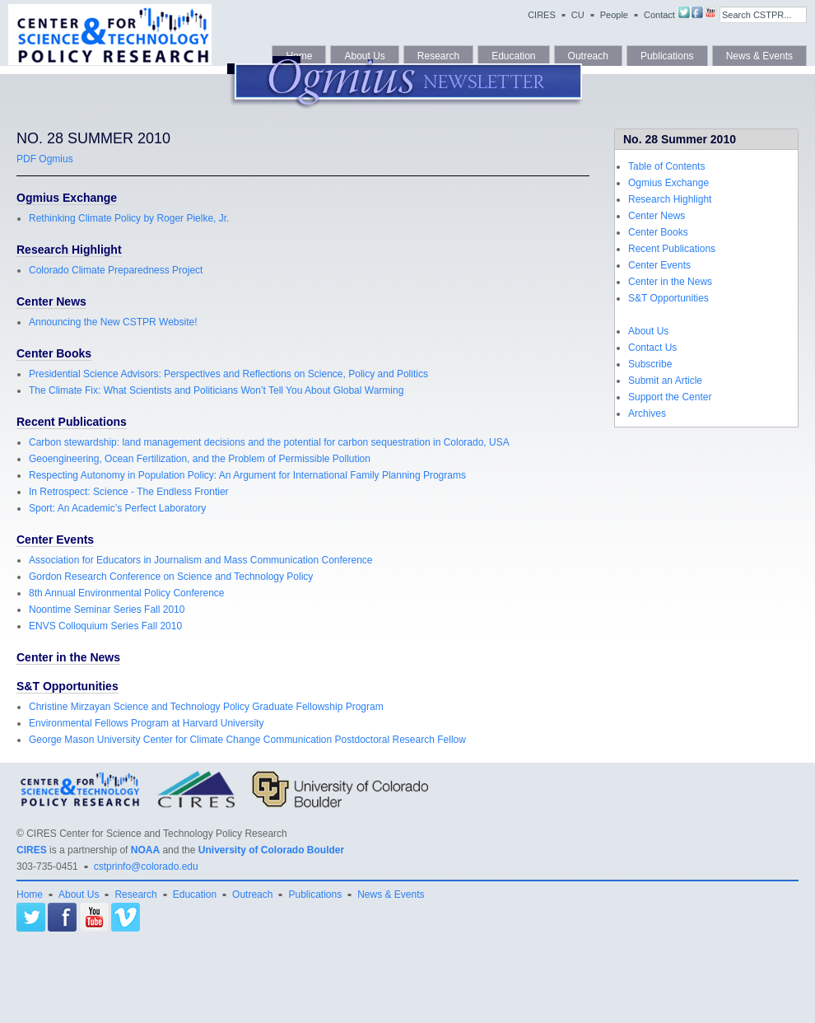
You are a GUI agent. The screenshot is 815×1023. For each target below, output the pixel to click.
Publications (315, 894)
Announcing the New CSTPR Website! (113, 322)
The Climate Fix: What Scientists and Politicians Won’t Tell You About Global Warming (216, 390)
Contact (659, 15)
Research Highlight (669, 199)
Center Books (658, 232)
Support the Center (669, 397)
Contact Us (652, 347)
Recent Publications (671, 249)
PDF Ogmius (44, 159)
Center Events (659, 265)
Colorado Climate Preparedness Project (116, 270)
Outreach (252, 894)
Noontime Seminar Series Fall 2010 (106, 609)
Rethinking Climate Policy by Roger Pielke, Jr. (129, 218)
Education (195, 894)
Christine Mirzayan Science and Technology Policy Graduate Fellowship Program (206, 706)
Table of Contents (666, 166)
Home (29, 894)
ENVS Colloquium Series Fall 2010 (105, 626)
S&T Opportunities (668, 298)
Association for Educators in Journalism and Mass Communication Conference (201, 560)
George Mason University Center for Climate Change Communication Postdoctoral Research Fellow (247, 739)
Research (135, 894)
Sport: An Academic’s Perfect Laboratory (117, 508)
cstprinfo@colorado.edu (146, 866)
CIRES (542, 15)
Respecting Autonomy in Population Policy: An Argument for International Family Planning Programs (247, 475)
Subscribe (650, 364)
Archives (647, 413)
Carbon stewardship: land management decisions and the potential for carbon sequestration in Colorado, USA (269, 442)
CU (577, 15)
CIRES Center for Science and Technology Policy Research (156, 833)
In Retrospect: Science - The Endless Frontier (129, 491)
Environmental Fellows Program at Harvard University (146, 723)
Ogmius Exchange (668, 183)
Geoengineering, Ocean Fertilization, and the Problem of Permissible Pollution (199, 459)
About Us (648, 331)
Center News (656, 216)
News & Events (390, 894)
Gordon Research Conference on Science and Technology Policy (171, 576)
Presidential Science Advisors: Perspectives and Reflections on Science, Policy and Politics (228, 374)
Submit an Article (665, 380)
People (614, 15)
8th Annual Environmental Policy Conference (126, 593)
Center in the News (670, 281)
